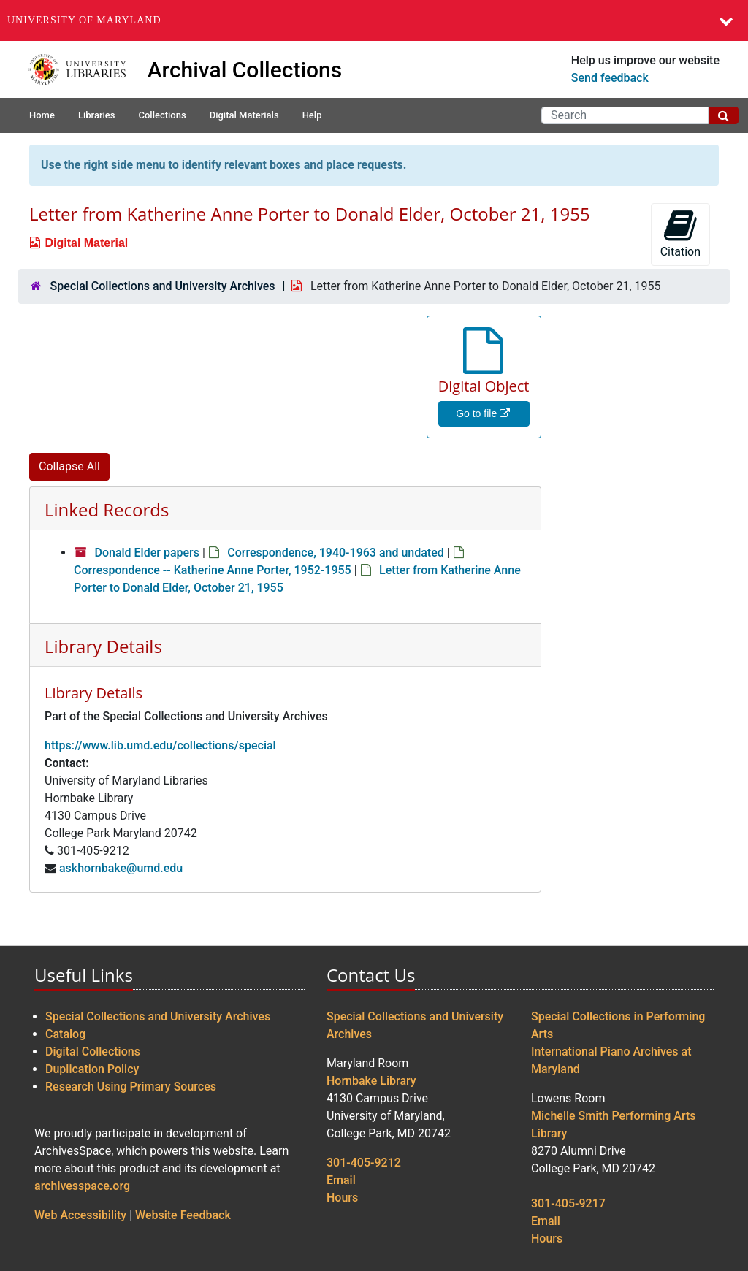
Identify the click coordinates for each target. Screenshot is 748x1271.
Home (42, 115)
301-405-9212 (364, 1162)
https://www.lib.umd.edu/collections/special (160, 745)
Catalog (65, 1034)
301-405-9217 (568, 1203)
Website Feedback (183, 1215)
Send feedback (610, 78)
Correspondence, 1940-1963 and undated (335, 553)
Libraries (96, 115)
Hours (342, 1198)
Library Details (103, 646)
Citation (680, 233)
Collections (162, 115)
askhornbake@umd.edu (121, 868)
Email (341, 1180)
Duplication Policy (92, 1069)
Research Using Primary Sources (130, 1086)
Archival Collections (245, 70)
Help (312, 115)
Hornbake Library (371, 1081)
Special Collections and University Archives (162, 286)
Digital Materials (244, 115)
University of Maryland (84, 20)
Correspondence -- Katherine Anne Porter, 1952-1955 (212, 570)
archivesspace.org (82, 1186)
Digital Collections (92, 1051)
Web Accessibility (80, 1215)
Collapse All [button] (69, 466)
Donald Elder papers (146, 553)
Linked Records (107, 509)
